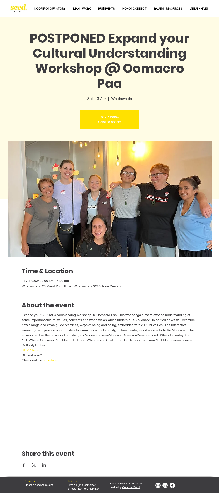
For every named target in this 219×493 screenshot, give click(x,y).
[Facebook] (172, 485)
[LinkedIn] (165, 485)
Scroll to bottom (109, 122)
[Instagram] (158, 485)
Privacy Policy (119, 483)
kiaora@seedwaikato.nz (39, 485)
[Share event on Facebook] (24, 465)
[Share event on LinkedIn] (44, 465)
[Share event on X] (34, 465)
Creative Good (131, 487)
